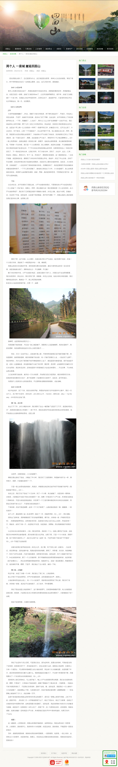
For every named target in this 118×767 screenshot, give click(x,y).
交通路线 (90, 49)
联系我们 (43, 753)
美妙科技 (87, 757)
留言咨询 (110, 49)
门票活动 (28, 49)
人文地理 (38, 49)
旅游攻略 (100, 49)
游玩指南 (79, 49)
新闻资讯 (18, 49)
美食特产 (69, 49)
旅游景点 (49, 49)
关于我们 (54, 753)
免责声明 (64, 753)
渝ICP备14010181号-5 (70, 757)
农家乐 (59, 49)
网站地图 (74, 753)
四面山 (7, 49)
